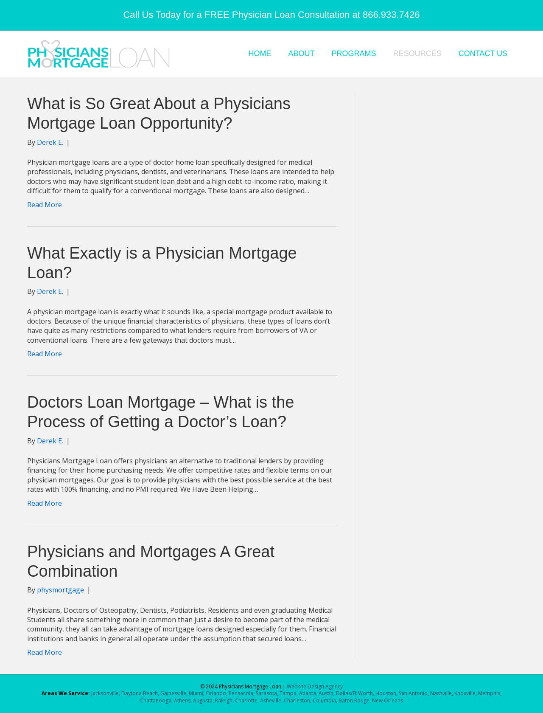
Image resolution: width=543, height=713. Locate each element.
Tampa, (289, 693)
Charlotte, (247, 700)
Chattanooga (155, 700)
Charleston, (297, 700)
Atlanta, (309, 693)
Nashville (441, 693)
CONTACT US (483, 53)
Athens (182, 700)
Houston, (386, 693)
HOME (260, 53)
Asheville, (271, 700)
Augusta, (203, 700)
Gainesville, (174, 693)
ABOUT (301, 53)
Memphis (489, 693)
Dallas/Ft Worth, (355, 693)
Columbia (324, 700)
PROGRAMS (354, 53)
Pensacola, (242, 693)
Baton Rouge (354, 700)
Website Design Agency (315, 686)
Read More (44, 204)
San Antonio (413, 693)
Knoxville (465, 693)
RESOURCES (417, 53)
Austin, (327, 693)
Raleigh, (224, 700)
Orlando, (217, 693)
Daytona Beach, (140, 693)
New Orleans (387, 700)
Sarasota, (268, 693)
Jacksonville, (106, 693)
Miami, (196, 693)
